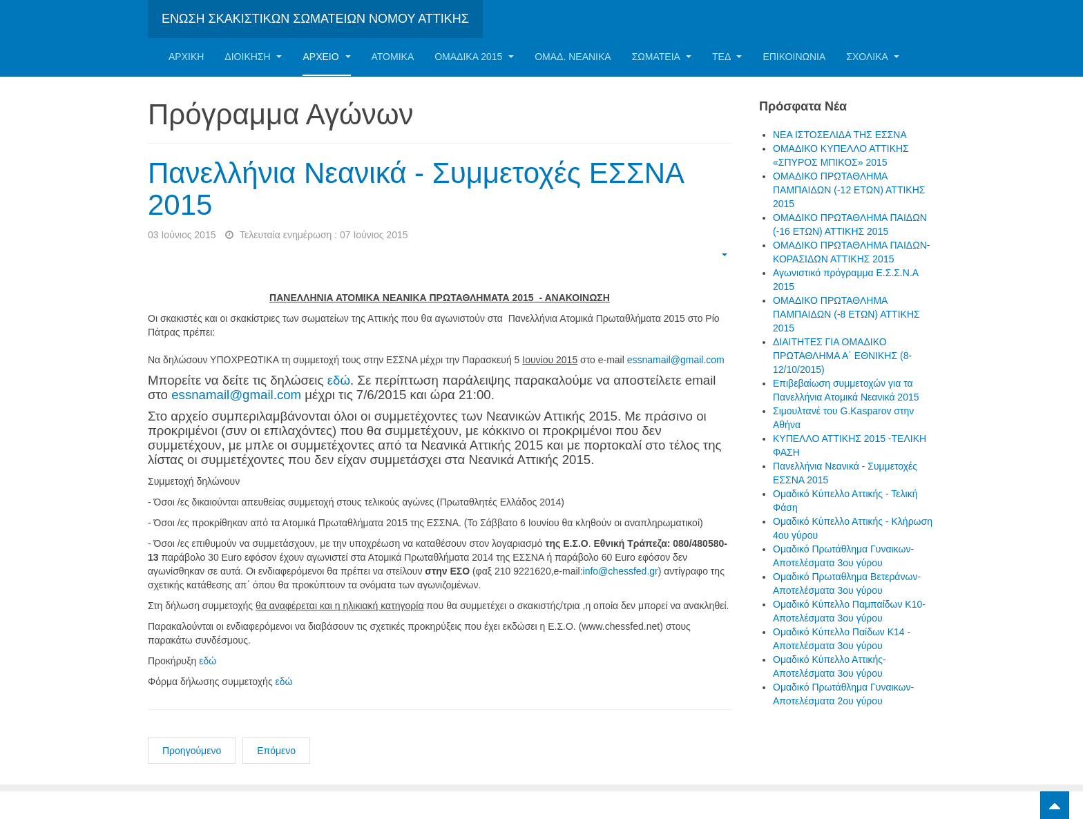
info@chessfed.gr (620, 571)
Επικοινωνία (794, 56)
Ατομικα (393, 56)
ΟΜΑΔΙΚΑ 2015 (474, 56)
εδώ (338, 380)
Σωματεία (661, 56)
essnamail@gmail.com (676, 359)
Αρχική (186, 56)
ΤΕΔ (727, 56)
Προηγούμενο (191, 750)
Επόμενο (276, 750)
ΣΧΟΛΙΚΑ (872, 56)
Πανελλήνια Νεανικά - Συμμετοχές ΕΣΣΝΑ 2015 (415, 189)
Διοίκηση (253, 56)
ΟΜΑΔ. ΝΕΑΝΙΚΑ (573, 56)
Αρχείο (326, 56)
